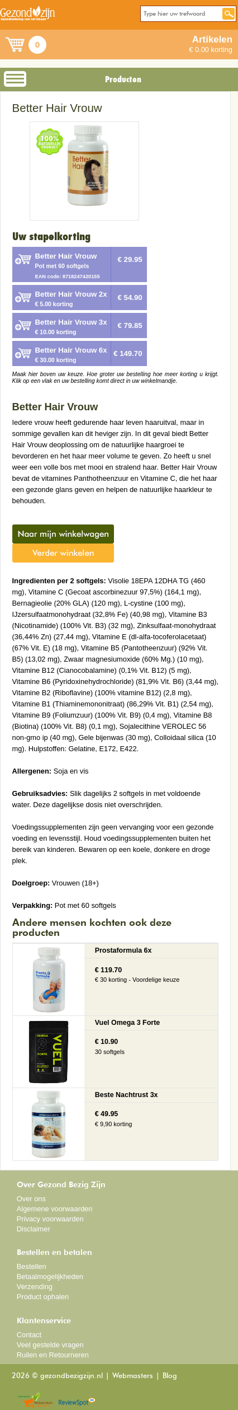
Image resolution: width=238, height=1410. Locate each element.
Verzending (35, 1286)
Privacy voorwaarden (50, 1219)
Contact (29, 1335)
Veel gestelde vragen (50, 1345)
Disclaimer (33, 1229)
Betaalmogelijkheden (50, 1276)
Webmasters (132, 1376)
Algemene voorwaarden (55, 1209)
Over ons (31, 1198)
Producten (123, 79)
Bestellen (31, 1266)
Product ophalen (43, 1296)
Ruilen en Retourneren (53, 1355)
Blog (170, 1376)
